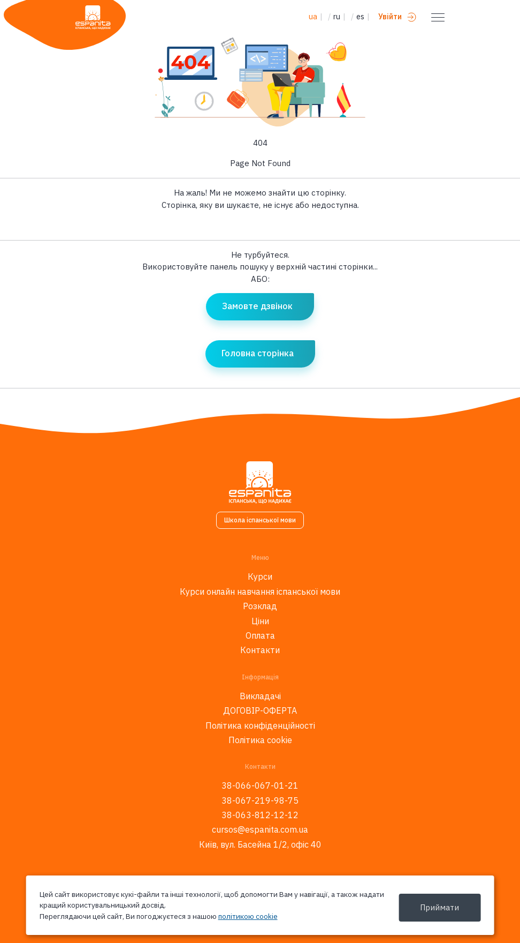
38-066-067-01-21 (260, 785)
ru (336, 16)
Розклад (260, 606)
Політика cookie (260, 740)
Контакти (260, 650)
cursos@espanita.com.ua (260, 829)
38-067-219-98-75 (260, 800)
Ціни (260, 621)
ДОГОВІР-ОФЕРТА (260, 710)
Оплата (260, 635)
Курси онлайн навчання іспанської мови (260, 591)
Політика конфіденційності (260, 725)
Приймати (439, 907)
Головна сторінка (257, 353)
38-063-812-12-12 (260, 815)
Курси (260, 576)
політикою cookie (248, 916)
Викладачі (260, 696)
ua (313, 16)
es (360, 16)
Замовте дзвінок (257, 306)
